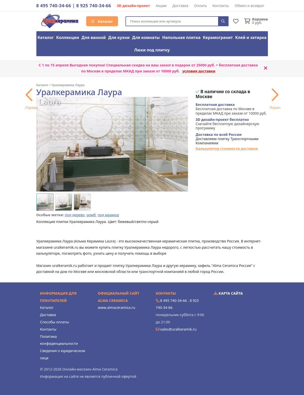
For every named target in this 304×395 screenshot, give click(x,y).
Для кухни (118, 37)
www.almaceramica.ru (116, 307)
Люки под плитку (152, 50)
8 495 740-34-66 (53, 5)
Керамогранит (218, 37)
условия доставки (198, 71)
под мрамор (108, 214)
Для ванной (93, 37)
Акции (161, 5)
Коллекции (67, 37)
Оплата (200, 5)
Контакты (220, 5)
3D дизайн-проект (133, 5)
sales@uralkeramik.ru (178, 329)
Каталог (102, 21)
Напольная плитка (181, 37)
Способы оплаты (54, 322)
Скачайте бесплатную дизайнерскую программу (227, 123)
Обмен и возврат (249, 5)
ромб (91, 214)
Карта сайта (228, 293)
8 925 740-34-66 (93, 5)
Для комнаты (146, 37)
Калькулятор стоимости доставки (226, 148)
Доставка (180, 5)
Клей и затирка (251, 37)
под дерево (75, 214)
